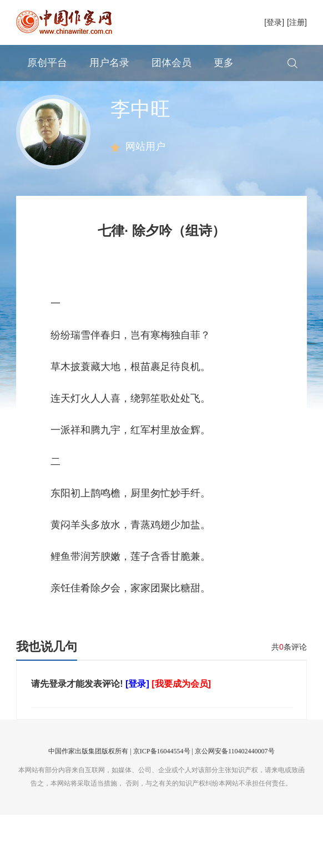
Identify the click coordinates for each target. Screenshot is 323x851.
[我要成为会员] (181, 720)
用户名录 (109, 62)
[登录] (274, 22)
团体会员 (171, 62)
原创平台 (47, 62)
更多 (224, 62)
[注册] (297, 22)
